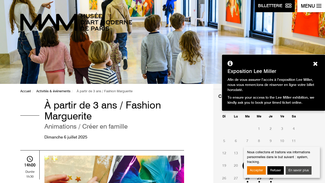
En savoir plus (298, 170)
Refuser (275, 170)
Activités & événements (53, 91)
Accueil (25, 91)
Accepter (256, 170)
